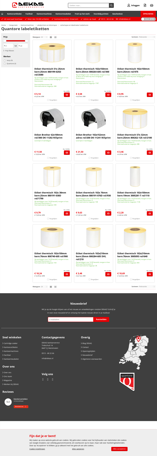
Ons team (7, 376)
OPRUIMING (148, 14)
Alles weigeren (78, 449)
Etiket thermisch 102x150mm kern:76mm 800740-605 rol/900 (51, 255)
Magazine (7, 380)
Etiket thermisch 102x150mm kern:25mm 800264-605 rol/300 (92, 70)
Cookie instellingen (37, 449)
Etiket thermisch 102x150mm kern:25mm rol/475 (133, 70)
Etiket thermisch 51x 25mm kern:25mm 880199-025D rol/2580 (49, 71)
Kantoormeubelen (63, 14)
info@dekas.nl (124, 19)
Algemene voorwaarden (91, 359)
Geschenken (117, 14)
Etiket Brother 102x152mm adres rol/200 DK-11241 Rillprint (93, 136)
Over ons (6, 372)
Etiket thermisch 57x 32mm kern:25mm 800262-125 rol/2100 (134, 136)
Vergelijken (53, 100)
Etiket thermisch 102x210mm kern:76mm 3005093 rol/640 (133, 255)
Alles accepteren (119, 449)
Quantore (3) (11, 63)
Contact (85, 347)
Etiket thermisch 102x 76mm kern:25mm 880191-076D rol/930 (93, 194)
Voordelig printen (101, 14)
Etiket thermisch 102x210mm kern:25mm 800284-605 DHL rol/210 (92, 256)
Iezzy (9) (10, 60)
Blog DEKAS (86, 343)
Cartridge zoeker (10, 343)
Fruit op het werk (82, 14)
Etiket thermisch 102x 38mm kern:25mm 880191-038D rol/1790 (50, 195)
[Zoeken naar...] (111, 5)
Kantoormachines (44, 14)
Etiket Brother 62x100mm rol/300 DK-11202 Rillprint (48, 136)
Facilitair (29, 14)
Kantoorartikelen (14, 14)
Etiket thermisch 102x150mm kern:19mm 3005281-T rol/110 (133, 194)
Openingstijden (88, 351)
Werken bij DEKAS (10, 384)
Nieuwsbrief (86, 355)
